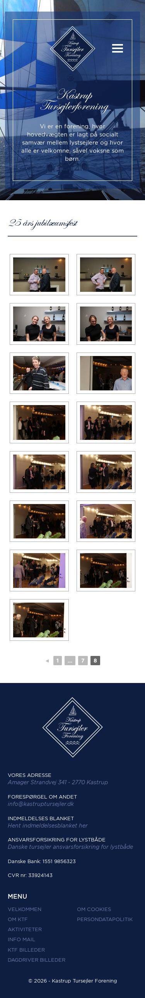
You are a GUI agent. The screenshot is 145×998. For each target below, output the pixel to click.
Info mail (21, 939)
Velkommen (24, 909)
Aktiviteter (25, 929)
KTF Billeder (26, 950)
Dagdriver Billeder (36, 960)
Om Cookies (94, 909)
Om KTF (18, 919)
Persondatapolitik (105, 919)
